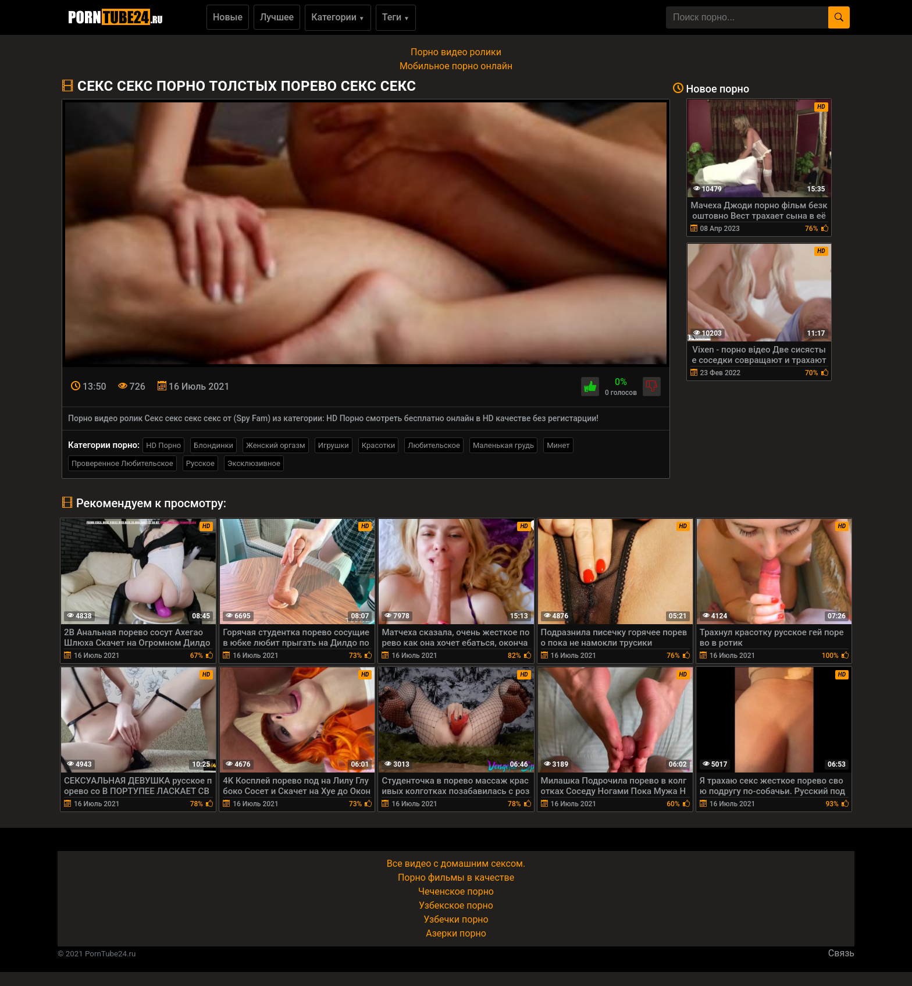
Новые (228, 17)
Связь (841, 953)
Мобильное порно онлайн (456, 66)
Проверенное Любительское (122, 463)
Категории (338, 17)
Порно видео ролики (456, 52)
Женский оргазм (275, 445)
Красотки (378, 445)
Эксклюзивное (253, 463)
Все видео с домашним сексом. (456, 863)
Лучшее (277, 17)
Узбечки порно (455, 919)
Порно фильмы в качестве (456, 877)
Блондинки (213, 445)
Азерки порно (456, 933)
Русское (200, 463)
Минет (558, 445)
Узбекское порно (456, 905)
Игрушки (333, 445)
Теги (395, 17)
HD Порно (163, 445)
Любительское (434, 445)
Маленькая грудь (503, 445)
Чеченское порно (456, 891)
